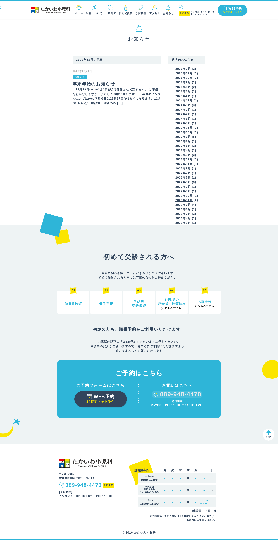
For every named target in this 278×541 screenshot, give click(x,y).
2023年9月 (183, 137)
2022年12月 (184, 160)
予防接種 (140, 13)
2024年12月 (184, 101)
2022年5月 (183, 178)
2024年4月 (183, 114)
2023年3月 (183, 155)
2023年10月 (184, 132)
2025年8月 (183, 87)
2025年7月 (183, 92)
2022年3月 (183, 182)
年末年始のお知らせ (94, 84)
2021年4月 (183, 218)
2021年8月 (183, 209)
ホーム (78, 13)
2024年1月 (183, 123)
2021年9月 (183, 205)
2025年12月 (184, 73)
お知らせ (167, 13)
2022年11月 (184, 164)
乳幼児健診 (125, 13)
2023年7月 (183, 141)
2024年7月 (183, 110)
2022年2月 (183, 187)
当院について (93, 13)
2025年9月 (183, 83)
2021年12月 (184, 196)
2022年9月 (183, 169)
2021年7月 (183, 214)
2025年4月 (183, 96)
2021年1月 (183, 223)
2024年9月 (183, 105)
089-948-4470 (196, 7)
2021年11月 (184, 200)
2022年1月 (183, 191)
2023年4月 (183, 150)
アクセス (153, 13)
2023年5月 (183, 146)
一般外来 (109, 13)
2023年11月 (184, 128)
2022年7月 (183, 173)
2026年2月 (183, 69)
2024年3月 (183, 119)
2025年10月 (184, 78)
